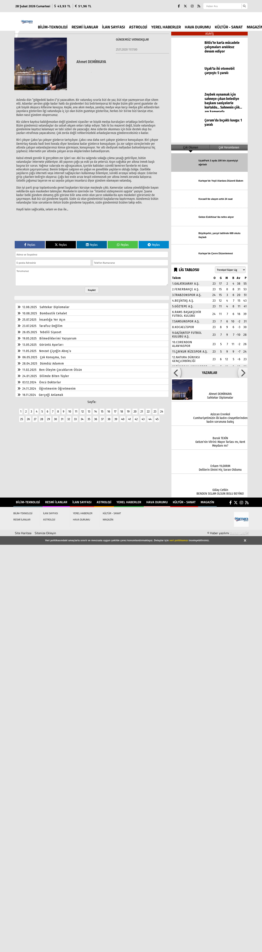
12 (82, 409)
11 (76, 409)
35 (88, 417)
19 (128, 409)
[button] (176, 373)
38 (108, 417)
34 (82, 417)
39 (115, 417)
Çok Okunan (190, 147)
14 (95, 409)
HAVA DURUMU (198, 27)
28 (41, 417)
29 (48, 417)
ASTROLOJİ (138, 27)
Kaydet (92, 288)
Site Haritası (23, 533)
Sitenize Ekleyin (45, 533)
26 (28, 417)
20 (135, 409)
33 (75, 417)
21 (141, 409)
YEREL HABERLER (166, 27)
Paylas (29, 242)
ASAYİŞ (209, 33)
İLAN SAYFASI (113, 27)
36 (95, 417)
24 (161, 409)
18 (121, 409)
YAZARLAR (209, 373)
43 (143, 417)
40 (122, 417)
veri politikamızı (178, 540)
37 (102, 417)
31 (62, 417)
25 (21, 417)
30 (55, 417)
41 (129, 417)
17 (115, 409)
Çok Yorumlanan (229, 147)
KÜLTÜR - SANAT (229, 27)
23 (155, 409)
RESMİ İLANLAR (85, 27)
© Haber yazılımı (228, 533)
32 (68, 417)
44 (150, 417)
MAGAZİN (207, 502)
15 (102, 409)
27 (35, 417)
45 (157, 417)
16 (108, 409)
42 (136, 417)
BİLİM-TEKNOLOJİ (53, 27)
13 (89, 409)
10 (69, 409)
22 (148, 409)
